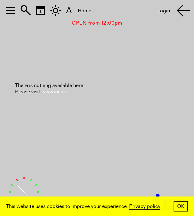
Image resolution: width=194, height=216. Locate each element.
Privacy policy (144, 206)
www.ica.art (54, 91)
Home (84, 11)
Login (163, 11)
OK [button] (180, 206)
